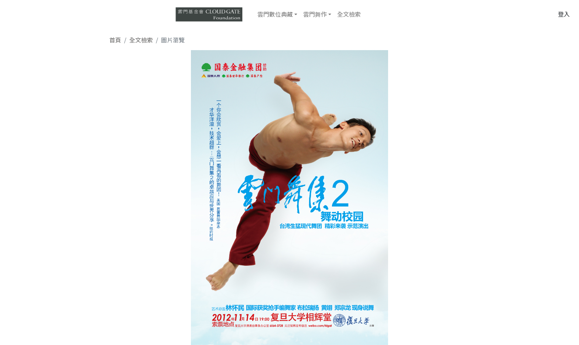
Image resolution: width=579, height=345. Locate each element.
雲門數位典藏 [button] (275, 14)
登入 (564, 14)
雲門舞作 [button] (315, 14)
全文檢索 (349, 14)
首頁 (115, 39)
